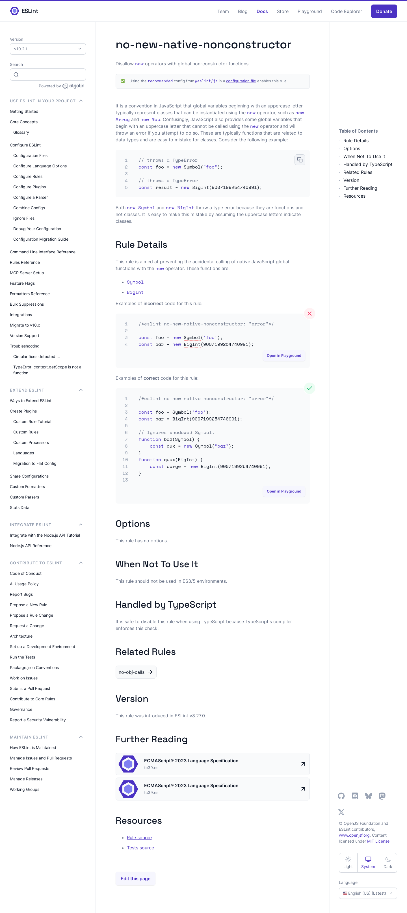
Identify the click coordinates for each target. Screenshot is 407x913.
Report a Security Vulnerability (38, 719)
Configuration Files (30, 155)
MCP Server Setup (27, 272)
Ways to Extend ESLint (30, 400)
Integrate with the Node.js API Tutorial (45, 535)
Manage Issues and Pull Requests (41, 758)
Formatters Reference (30, 293)
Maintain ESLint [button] (46, 737)
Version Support (24, 335)
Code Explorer (346, 11)
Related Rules (357, 172)
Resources (354, 196)
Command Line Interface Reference (42, 251)
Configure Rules (27, 176)
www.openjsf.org (354, 835)
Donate (384, 11)
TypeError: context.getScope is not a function (47, 369)
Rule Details (356, 140)
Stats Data (19, 507)
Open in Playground (284, 355)
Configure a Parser (30, 197)
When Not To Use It (364, 156)
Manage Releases (26, 778)
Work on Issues (24, 677)
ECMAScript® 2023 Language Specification (191, 760)
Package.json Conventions (34, 667)
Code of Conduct (26, 573)
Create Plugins (23, 411)
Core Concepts (24, 121)
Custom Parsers (24, 497)
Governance (21, 709)
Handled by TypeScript (368, 164)
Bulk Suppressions (27, 304)
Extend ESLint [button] (46, 390)
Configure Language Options (40, 165)
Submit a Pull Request (30, 688)
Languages (23, 452)
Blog (243, 11)
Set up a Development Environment (42, 646)
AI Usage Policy (24, 583)
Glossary (21, 132)
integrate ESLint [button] (46, 524)
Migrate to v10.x (25, 325)
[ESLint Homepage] (24, 11)
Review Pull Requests (29, 768)
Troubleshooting (25, 346)
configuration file (241, 81)
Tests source (140, 848)
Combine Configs (29, 207)
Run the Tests (22, 657)
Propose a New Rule (28, 604)
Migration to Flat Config (35, 463)
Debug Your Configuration (37, 228)
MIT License (378, 841)
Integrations (21, 314)
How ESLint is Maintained (33, 747)
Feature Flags (22, 283)
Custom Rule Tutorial (32, 421)
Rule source (139, 837)
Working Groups (24, 789)
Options (351, 148)
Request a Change (27, 625)
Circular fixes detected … (36, 356)
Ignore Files (23, 218)
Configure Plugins (29, 186)
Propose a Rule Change (31, 615)
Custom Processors (31, 442)
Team (223, 11)
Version (351, 180)
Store (283, 11)
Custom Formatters (27, 486)
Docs (262, 11)
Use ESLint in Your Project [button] (46, 100)
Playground (310, 11)
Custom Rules (25, 431)
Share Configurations (29, 476)
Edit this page (135, 878)
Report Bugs (21, 594)
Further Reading (360, 188)
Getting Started (24, 111)
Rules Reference (25, 262)
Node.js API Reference (30, 545)
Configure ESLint (25, 145)
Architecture (21, 636)
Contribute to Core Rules (32, 698)
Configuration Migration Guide (40, 239)
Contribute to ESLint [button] (46, 562)
